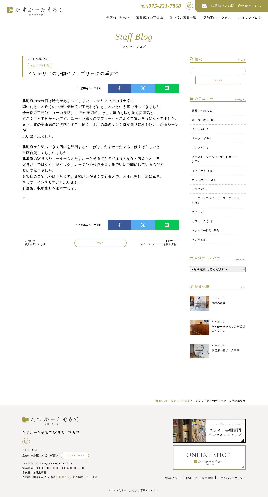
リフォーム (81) (202, 221)
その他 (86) (199, 239)
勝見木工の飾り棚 (35, 243)
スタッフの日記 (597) (205, 230)
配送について (173, 477)
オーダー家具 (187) (204, 119)
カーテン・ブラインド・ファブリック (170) (216, 200)
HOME (161, 400)
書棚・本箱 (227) (203, 110)
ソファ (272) (200, 147)
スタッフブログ (249, 18)
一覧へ (100, 242)
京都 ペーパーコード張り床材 (158, 243)
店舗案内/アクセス (217, 18)
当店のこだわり (118, 18)
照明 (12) (198, 211)
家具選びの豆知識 (149, 18)
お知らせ (64, 477)
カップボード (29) (203, 179)
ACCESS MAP (75, 455)
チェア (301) (200, 129)
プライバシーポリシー (232, 477)
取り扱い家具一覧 (183, 18)
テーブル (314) (201, 138)
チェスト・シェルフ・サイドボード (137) (214, 159)
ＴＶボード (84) (202, 170)
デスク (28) (199, 189)
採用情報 (207, 477)
